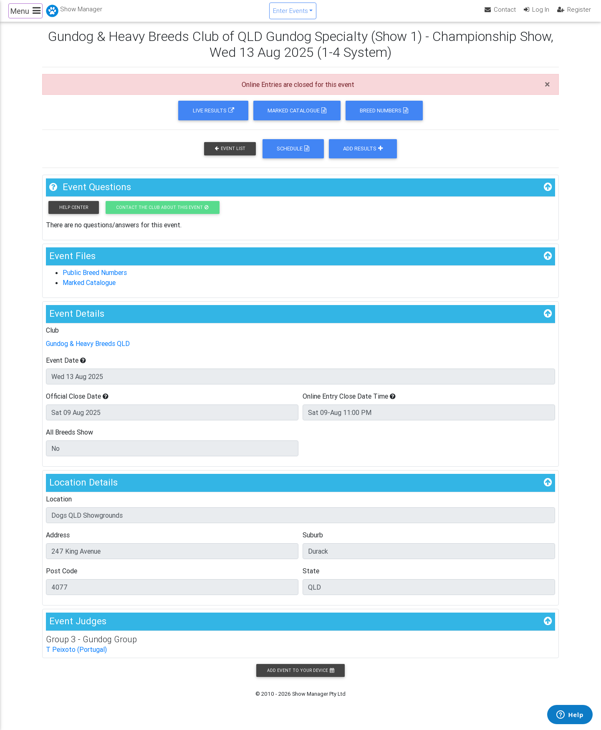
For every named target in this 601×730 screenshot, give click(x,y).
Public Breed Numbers (95, 279)
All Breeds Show (69, 439)
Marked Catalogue (297, 117)
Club (52, 337)
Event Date (66, 367)
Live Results (213, 117)
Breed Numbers (384, 117)
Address (58, 542)
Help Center (73, 214)
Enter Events (290, 14)
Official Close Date (77, 403)
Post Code (61, 578)
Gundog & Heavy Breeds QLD (88, 350)
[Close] (547, 91)
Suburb (313, 542)
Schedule (293, 155)
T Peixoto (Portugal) (76, 656)
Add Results (363, 155)
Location (59, 506)
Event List (230, 155)
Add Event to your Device (300, 677)
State (311, 578)
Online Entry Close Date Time (349, 403)
